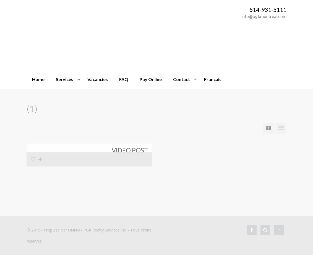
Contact (181, 79)
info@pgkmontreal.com (263, 16)
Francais (212, 79)
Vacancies (97, 79)
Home (38, 79)
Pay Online (151, 79)
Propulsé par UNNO (62, 230)
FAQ (123, 79)
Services (64, 79)
